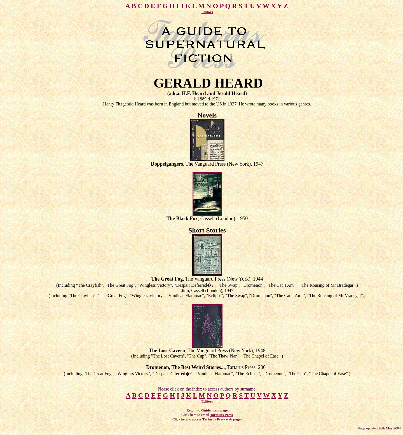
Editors (207, 12)
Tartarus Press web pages (222, 419)
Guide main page (214, 410)
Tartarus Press (221, 415)
